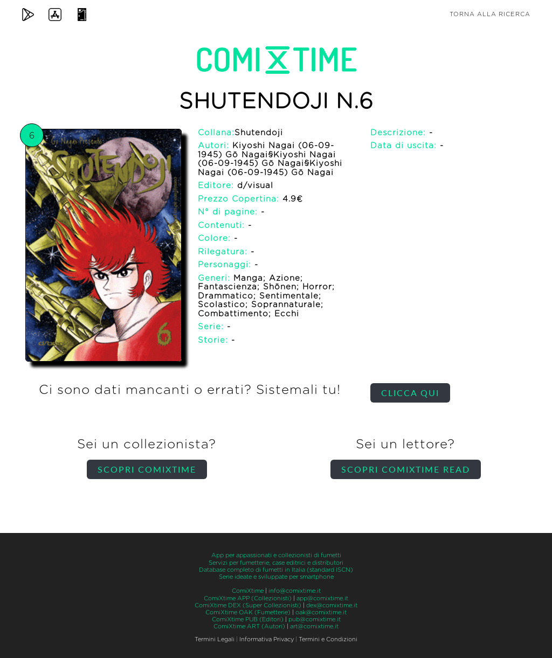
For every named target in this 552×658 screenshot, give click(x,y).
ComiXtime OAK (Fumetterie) (248, 612)
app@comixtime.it (322, 598)
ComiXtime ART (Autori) (249, 626)
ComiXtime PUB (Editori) (248, 619)
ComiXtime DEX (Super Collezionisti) (248, 605)
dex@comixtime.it (331, 605)
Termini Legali (214, 639)
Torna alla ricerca (490, 14)
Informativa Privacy (266, 639)
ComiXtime (248, 591)
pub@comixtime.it (314, 619)
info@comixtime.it (294, 591)
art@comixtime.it (314, 626)
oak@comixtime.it (321, 612)
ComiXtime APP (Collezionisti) (248, 598)
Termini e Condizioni (328, 639)
